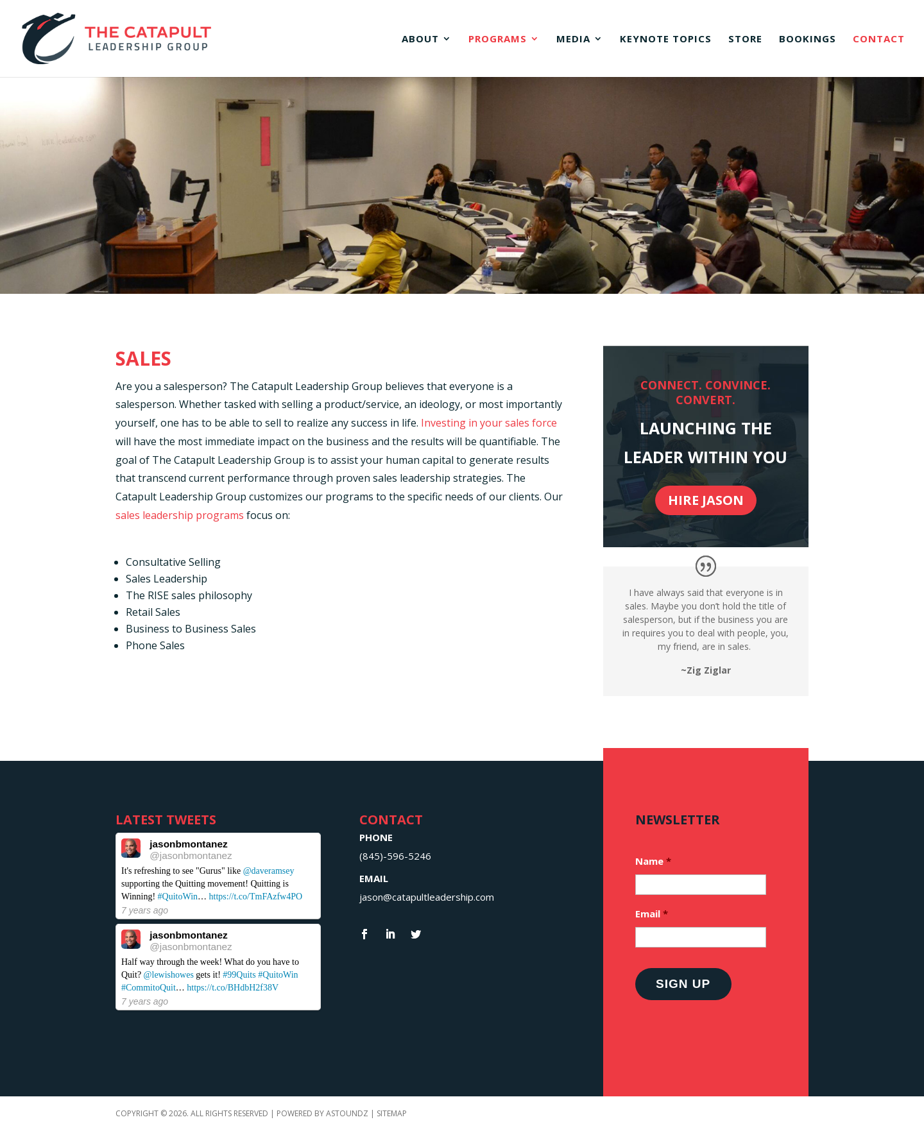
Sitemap (392, 1113)
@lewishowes (169, 975)
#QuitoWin (178, 896)
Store (745, 39)
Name (653, 861)
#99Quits (239, 975)
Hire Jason (706, 500)
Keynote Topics (666, 39)
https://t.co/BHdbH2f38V (232, 987)
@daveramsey (269, 871)
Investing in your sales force (489, 423)
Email (651, 914)
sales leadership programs (180, 515)
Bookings (807, 39)
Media (573, 39)
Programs (497, 39)
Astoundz (348, 1113)
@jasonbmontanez (191, 855)
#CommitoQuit (148, 987)
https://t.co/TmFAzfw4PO (256, 896)
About (420, 39)
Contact (879, 39)
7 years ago (144, 910)
